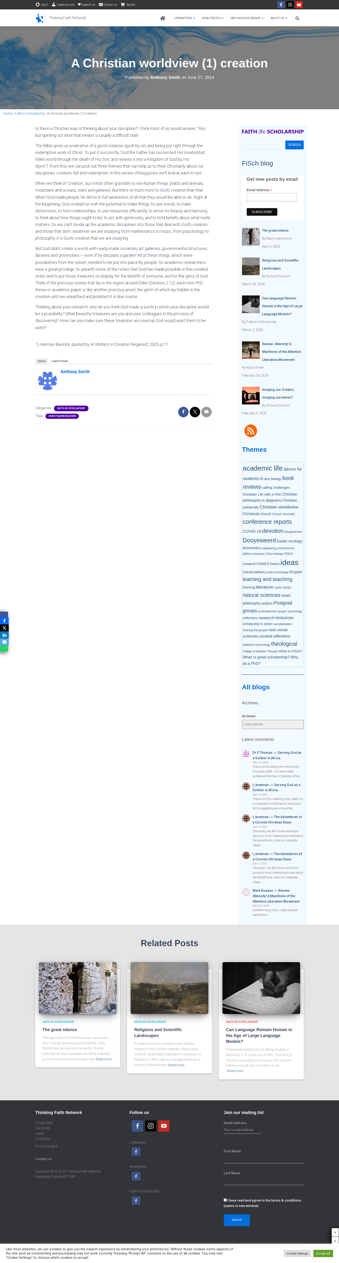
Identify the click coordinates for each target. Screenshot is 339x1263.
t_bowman (261, 785)
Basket (128, 4)
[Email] (4, 642)
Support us (86, 4)
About (42, 361)
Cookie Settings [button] (297, 1253)
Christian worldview (62, 416)
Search (294, 145)
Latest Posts (59, 361)
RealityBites (212, 18)
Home (7, 113)
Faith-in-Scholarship (246, 18)
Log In (41, 4)
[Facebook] (4, 621)
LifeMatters (184, 18)
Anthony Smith (75, 371)
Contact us (107, 4)
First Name (232, 1151)
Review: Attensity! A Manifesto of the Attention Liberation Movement (276, 896)
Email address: (242, 1127)
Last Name (232, 1173)
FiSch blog (257, 163)
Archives (249, 716)
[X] (4, 628)
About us (278, 18)
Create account (63, 4)
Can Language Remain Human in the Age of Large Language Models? (259, 1035)
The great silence (59, 1029)
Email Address (259, 190)
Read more (104, 1059)
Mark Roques (263, 890)
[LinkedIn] (4, 635)
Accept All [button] (323, 1253)
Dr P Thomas (262, 753)
